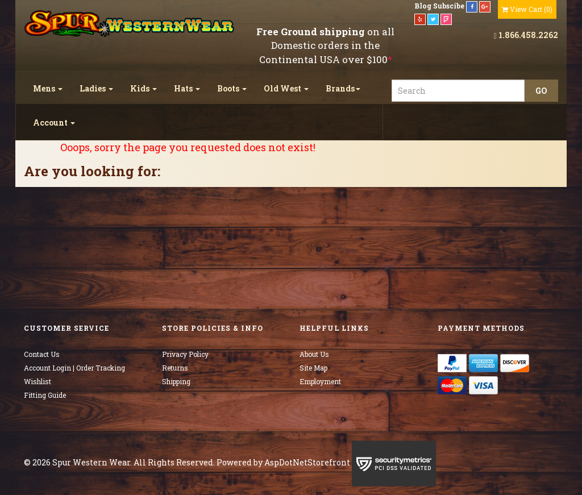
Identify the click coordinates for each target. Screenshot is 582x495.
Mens (48, 88)
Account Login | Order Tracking (74, 367)
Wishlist (37, 381)
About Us (314, 354)
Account (54, 122)
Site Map (313, 367)
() (527, 9)
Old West (286, 88)
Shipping (176, 381)
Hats (187, 88)
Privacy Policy (185, 354)
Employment (320, 381)
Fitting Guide (45, 395)
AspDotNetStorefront (307, 462)
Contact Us (42, 354)
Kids (143, 88)
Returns (175, 367)
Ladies (96, 88)
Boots (232, 88)
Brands (343, 88)
